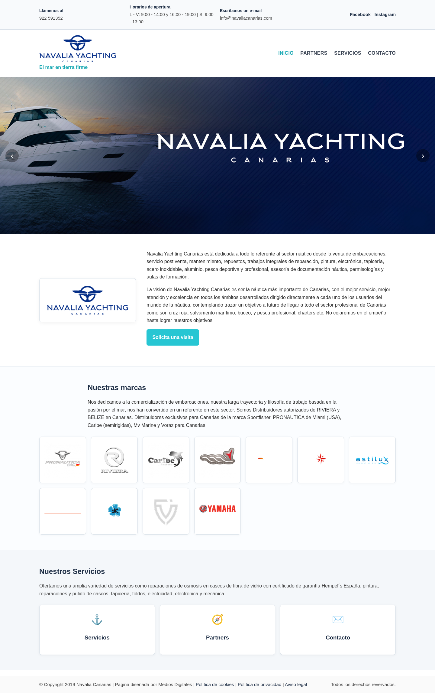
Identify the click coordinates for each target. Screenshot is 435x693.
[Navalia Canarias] (77, 48)
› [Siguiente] (422, 156)
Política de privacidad (259, 684)
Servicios (347, 53)
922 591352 (51, 18)
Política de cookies (215, 684)
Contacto (382, 53)
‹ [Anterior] (12, 156)
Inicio (286, 53)
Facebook (360, 14)
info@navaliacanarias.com (246, 18)
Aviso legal (296, 684)
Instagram (385, 14)
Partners (313, 53)
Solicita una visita (172, 337)
